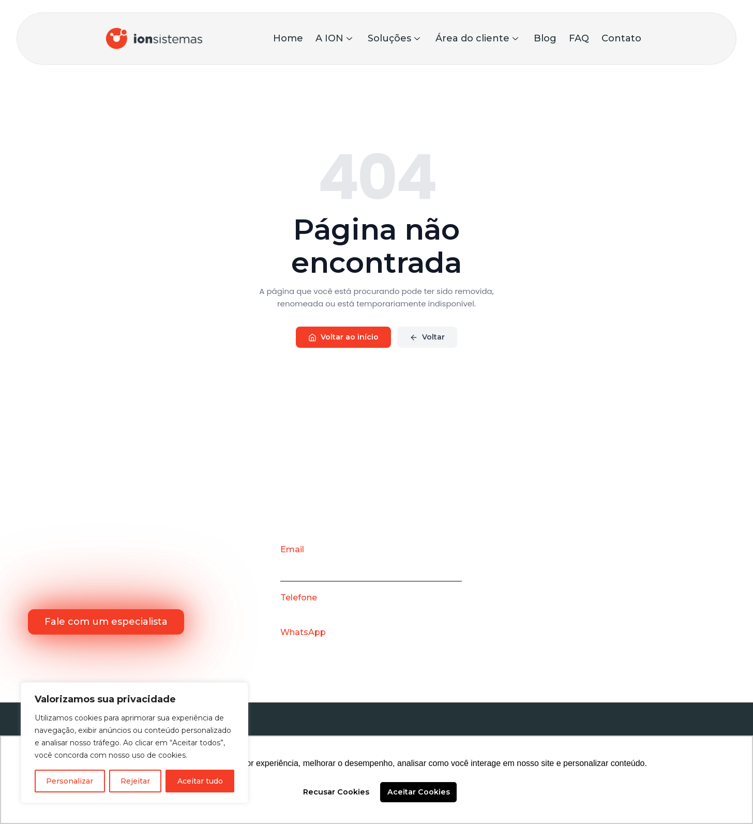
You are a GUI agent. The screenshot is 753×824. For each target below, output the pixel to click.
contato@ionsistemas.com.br (351, 563)
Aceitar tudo (200, 781)
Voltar (427, 337)
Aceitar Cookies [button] (418, 792)
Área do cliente (476, 38)
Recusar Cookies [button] (336, 792)
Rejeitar (135, 781)
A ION (333, 38)
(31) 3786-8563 (315, 611)
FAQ (579, 38)
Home (288, 38)
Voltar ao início (343, 337)
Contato (621, 38)
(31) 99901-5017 (316, 646)
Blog (545, 38)
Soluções (394, 38)
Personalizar (69, 781)
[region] (134, 742)
